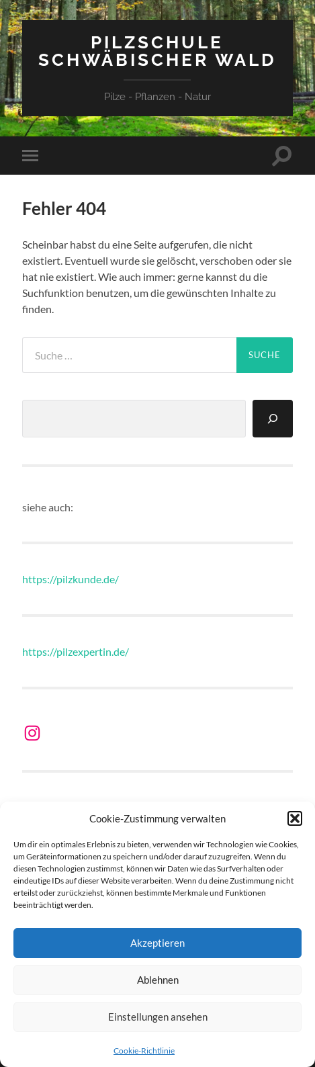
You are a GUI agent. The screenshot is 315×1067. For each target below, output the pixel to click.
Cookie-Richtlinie (144, 1050)
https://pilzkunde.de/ (70, 578)
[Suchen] (273, 418)
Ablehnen (158, 980)
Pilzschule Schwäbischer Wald (157, 51)
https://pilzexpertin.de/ (75, 651)
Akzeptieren (157, 943)
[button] (295, 818)
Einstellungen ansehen (158, 1017)
